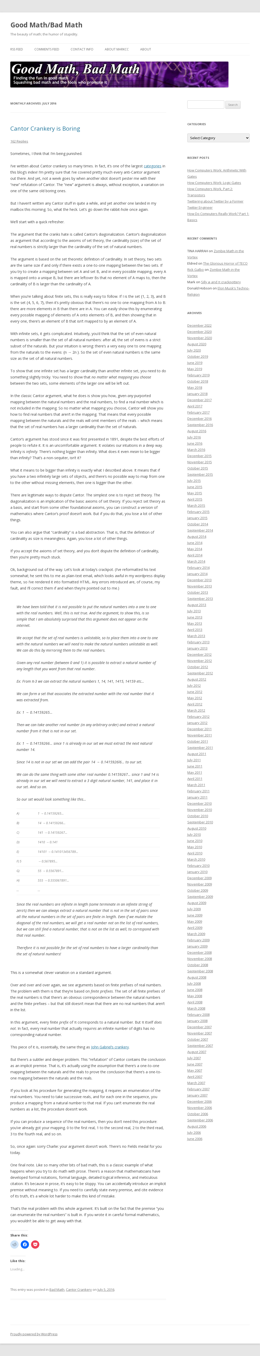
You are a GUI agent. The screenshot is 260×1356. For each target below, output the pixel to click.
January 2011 (197, 797)
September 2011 (200, 747)
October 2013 (197, 592)
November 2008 (199, 958)
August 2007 (196, 1051)
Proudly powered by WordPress (33, 1334)
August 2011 (196, 753)
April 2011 (194, 778)
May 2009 (194, 921)
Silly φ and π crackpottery (221, 282)
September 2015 (200, 474)
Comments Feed (46, 49)
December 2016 (199, 418)
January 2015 (197, 518)
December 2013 (199, 580)
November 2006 (199, 1107)
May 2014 (194, 549)
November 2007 (199, 1033)
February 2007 (198, 1089)
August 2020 (196, 344)
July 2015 (194, 480)
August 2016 (196, 431)
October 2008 (197, 965)
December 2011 (199, 729)
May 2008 (194, 996)
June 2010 (194, 840)
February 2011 (198, 791)
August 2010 (196, 828)
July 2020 (194, 350)
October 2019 (197, 356)
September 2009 (200, 896)
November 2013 (199, 586)
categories (152, 165)
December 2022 (199, 325)
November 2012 (199, 660)
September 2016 (200, 424)
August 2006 (196, 1126)
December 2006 (199, 1101)
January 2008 (197, 1020)
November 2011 (199, 735)
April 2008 (194, 1002)
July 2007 (194, 1058)
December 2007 (199, 1027)
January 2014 (197, 573)
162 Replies (19, 141)
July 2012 (194, 685)
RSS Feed (16, 49)
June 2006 (194, 1138)
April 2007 (194, 1076)
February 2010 (198, 865)
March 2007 (196, 1083)
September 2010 (200, 822)
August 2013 (196, 604)
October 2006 (197, 1114)
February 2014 (198, 567)
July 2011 (194, 760)
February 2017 (198, 412)
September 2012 (200, 673)
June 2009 (194, 915)
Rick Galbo (195, 269)
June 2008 (194, 989)
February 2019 (198, 375)
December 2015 (199, 455)
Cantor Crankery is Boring (45, 128)
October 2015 (197, 468)
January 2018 (197, 393)
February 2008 (198, 1014)
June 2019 (194, 362)
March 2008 (196, 1008)
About (145, 49)
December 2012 (199, 654)
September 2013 (200, 598)
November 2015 (199, 462)
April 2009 (194, 927)
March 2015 (196, 505)
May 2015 (194, 493)
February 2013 (198, 642)
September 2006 (200, 1120)
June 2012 (194, 691)
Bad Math (56, 1289)
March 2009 (196, 934)
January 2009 (197, 946)
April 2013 (194, 629)
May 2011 (194, 772)
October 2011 (197, 741)
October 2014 (197, 524)
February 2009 (198, 940)
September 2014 (200, 530)
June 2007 (194, 1064)
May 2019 (194, 369)
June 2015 (194, 487)
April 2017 (194, 406)
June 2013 (194, 617)
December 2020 (199, 331)
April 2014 (194, 555)
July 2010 (194, 834)
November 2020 (199, 338)
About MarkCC (117, 49)
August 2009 (196, 902)
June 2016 (194, 443)
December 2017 (199, 400)
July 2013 (194, 611)
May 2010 (194, 847)
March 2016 (196, 449)
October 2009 (197, 890)
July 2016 (194, 437)
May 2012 (194, 698)
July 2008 (194, 983)
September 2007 (200, 1045)
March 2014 (196, 561)
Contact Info (82, 49)
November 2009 (199, 884)
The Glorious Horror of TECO (225, 263)
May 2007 (194, 1070)
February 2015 (198, 511)
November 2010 (199, 809)
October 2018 (197, 381)
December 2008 (199, 952)
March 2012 (196, 710)
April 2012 (194, 704)
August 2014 (196, 536)
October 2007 (197, 1039)
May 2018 (194, 387)
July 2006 (194, 1132)
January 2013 (197, 648)
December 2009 (199, 878)
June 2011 (194, 766)
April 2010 (194, 853)
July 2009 (194, 909)
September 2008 (200, 971)
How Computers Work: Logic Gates (214, 182)
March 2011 (196, 785)
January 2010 (197, 871)
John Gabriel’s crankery (110, 1047)
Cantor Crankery (79, 1289)
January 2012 (197, 722)
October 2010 (197, 816)
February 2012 (198, 716)
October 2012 (197, 667)
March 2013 (196, 636)
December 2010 (199, 803)
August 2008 (196, 977)
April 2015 (194, 499)
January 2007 (197, 1095)
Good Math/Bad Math (46, 24)
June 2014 (194, 542)
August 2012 (196, 679)
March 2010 (196, 859)
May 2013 (194, 623)
